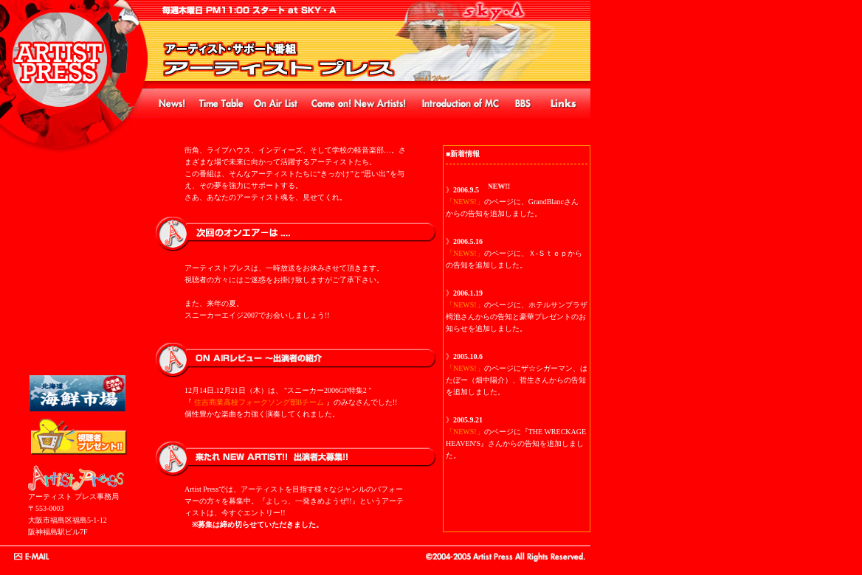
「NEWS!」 (465, 202)
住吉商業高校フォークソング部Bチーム (259, 402)
